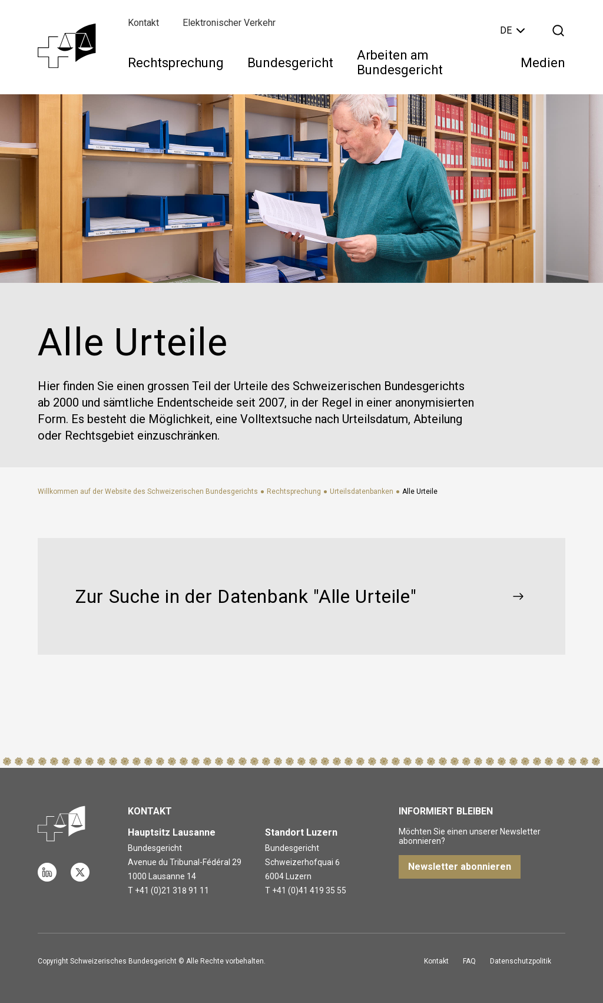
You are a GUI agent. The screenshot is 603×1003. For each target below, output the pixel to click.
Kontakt (143, 22)
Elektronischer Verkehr (229, 22)
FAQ (469, 961)
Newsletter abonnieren (459, 866)
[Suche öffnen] (558, 31)
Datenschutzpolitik (520, 961)
